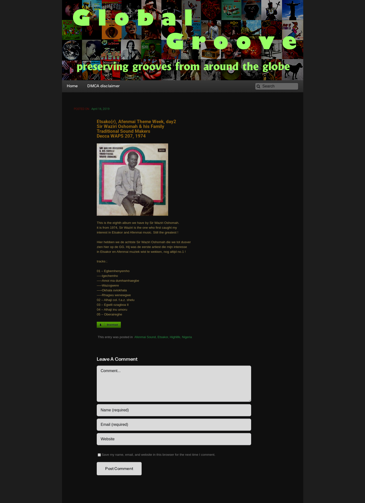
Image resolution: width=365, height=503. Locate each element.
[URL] (174, 440)
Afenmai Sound (145, 338)
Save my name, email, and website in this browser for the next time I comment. (158, 455)
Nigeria (187, 338)
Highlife (175, 338)
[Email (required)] (174, 426)
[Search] (276, 86)
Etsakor (163, 338)
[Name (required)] (174, 411)
